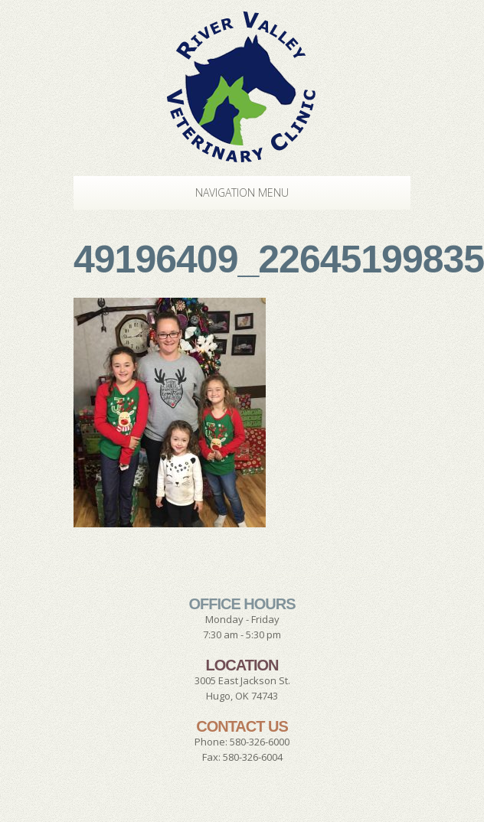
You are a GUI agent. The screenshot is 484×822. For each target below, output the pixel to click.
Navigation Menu (227, 192)
